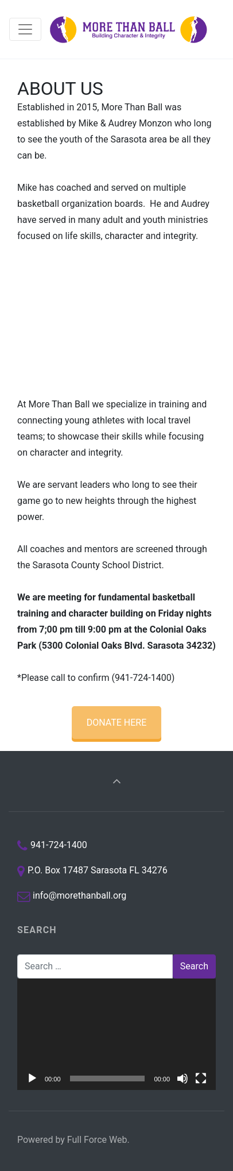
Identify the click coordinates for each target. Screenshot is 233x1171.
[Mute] (182, 1078)
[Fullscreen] (201, 1078)
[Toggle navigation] (25, 29)
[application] (116, 1035)
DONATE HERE (117, 722)
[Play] (32, 1078)
